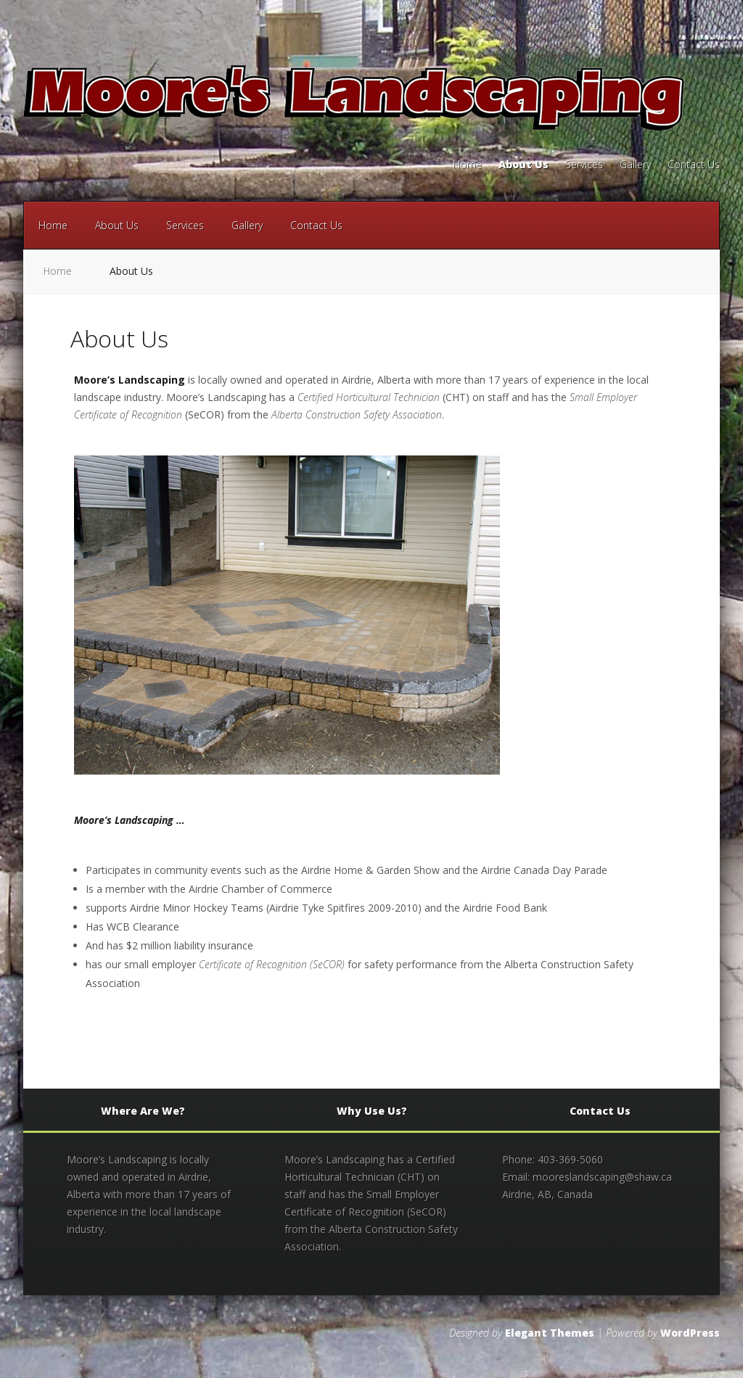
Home (467, 165)
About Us (523, 165)
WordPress (690, 1333)
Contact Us (694, 165)
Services (584, 165)
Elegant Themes (549, 1333)
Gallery (635, 165)
